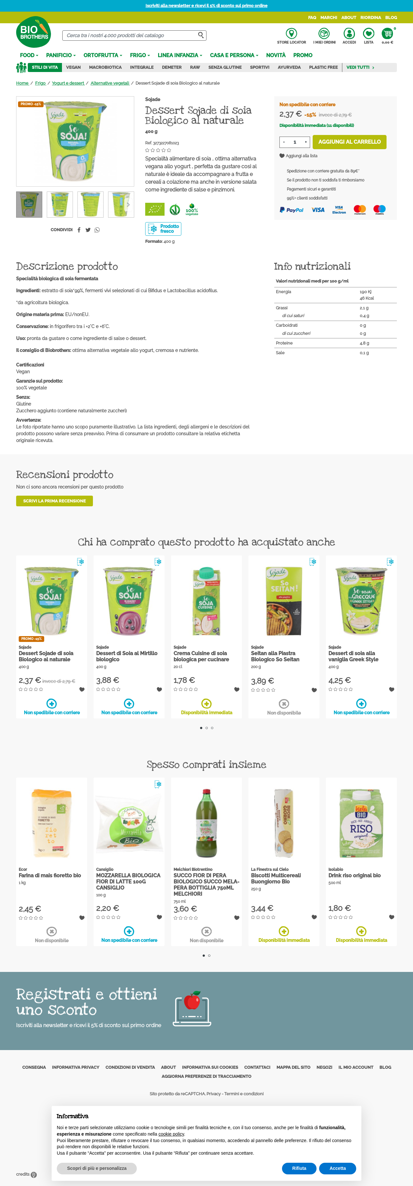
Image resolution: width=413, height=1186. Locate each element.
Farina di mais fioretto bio (50, 875)
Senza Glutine (225, 67)
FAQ (312, 17)
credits (26, 1174)
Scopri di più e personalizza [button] (96, 1168)
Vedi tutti (361, 67)
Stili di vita (45, 67)
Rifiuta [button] (299, 1168)
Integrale (142, 67)
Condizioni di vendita (130, 1067)
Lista (368, 36)
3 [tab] (212, 728)
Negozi (324, 1067)
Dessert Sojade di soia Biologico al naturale (46, 656)
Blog (391, 17)
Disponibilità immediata (206, 706)
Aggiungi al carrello (349, 142)
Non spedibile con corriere (52, 706)
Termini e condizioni (244, 1093)
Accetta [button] (337, 1168)
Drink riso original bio (354, 875)
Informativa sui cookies (210, 1067)
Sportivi (259, 67)
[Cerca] (134, 35)
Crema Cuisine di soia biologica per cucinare (201, 656)
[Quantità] (294, 142)
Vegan (73, 67)
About (348, 17)
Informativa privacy (75, 1067)
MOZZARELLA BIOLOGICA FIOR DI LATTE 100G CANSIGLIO (128, 881)
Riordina (370, 17)
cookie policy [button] (171, 1134)
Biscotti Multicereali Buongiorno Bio (276, 878)
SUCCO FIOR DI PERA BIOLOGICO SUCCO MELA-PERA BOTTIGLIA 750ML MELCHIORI (206, 884)
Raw (195, 67)
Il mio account (355, 1067)
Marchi (328, 17)
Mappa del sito (293, 1067)
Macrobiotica (105, 67)
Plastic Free (323, 67)
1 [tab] (201, 728)
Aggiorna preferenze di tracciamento (206, 1076)
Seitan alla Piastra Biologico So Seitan (275, 656)
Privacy (213, 1093)
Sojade (152, 99)
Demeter (172, 67)
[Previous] (128, 204)
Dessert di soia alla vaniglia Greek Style (353, 656)
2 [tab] (206, 728)
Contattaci (257, 1067)
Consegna (34, 1067)
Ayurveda (289, 67)
